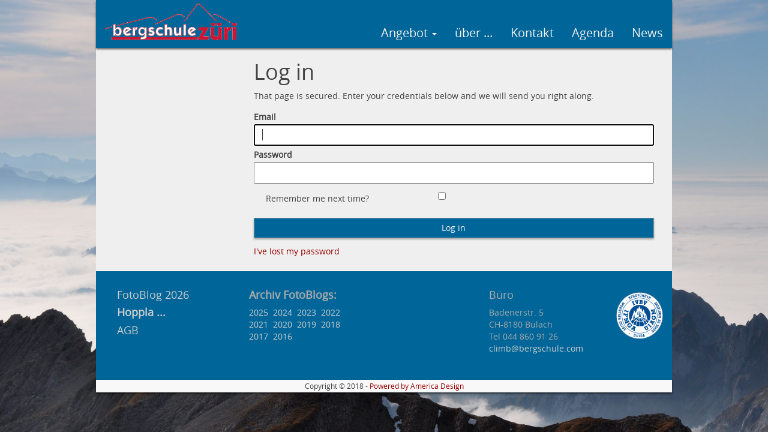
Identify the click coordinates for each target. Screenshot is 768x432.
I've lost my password (297, 251)
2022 (330, 312)
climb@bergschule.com (536, 348)
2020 (282, 324)
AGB (128, 330)
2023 (306, 312)
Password (273, 154)
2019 (306, 324)
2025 (258, 312)
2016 (282, 336)
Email (265, 116)
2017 (258, 336)
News (647, 33)
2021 (258, 324)
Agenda (593, 33)
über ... (474, 33)
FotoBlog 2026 (151, 294)
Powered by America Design (417, 386)
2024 (282, 312)
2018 (330, 324)
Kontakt (532, 33)
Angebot (409, 33)
